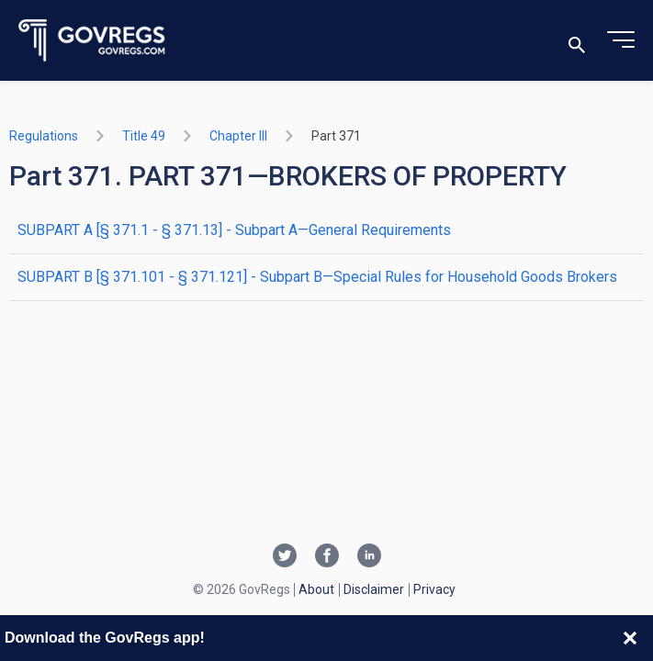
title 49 (143, 136)
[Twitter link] (285, 557)
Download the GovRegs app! (105, 637)
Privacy (434, 589)
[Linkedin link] (369, 557)
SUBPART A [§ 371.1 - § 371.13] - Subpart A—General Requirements (234, 230)
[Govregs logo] (92, 40)
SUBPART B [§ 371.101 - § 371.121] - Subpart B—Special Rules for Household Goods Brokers (317, 277)
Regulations (43, 136)
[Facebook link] (327, 557)
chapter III (238, 136)
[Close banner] (630, 638)
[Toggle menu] (621, 40)
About (316, 589)
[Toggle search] (577, 40)
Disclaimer (373, 589)
